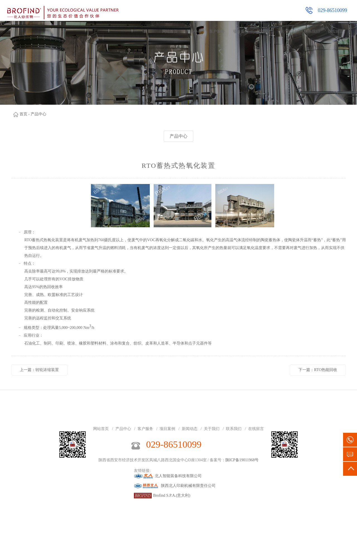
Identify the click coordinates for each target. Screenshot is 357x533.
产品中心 (193, 31)
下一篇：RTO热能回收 (317, 370)
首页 (23, 114)
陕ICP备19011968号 (242, 460)
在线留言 (335, 31)
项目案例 (241, 31)
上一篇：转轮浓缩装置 (39, 370)
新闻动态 (264, 31)
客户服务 (217, 31)
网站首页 (170, 31)
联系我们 (312, 31)
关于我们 (288, 31)
